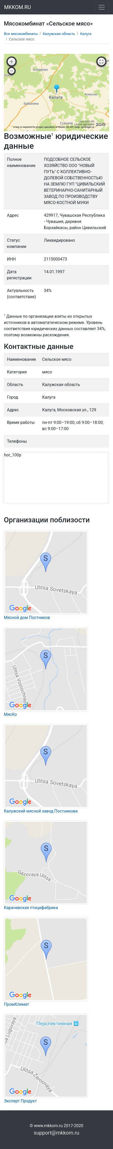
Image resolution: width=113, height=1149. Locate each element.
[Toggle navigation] (101, 7)
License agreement (84, 124)
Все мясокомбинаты (21, 34)
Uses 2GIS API (86, 121)
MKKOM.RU (17, 7)
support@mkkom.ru (56, 1133)
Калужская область (59, 34)
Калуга (85, 34)
